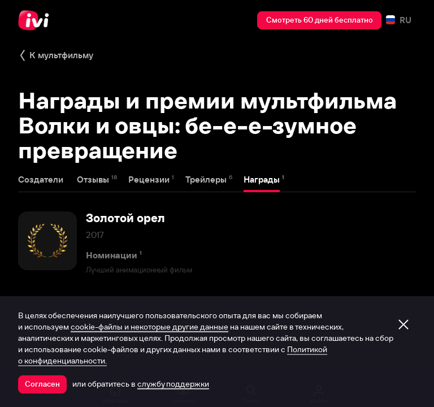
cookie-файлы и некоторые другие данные (149, 326)
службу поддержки (173, 383)
